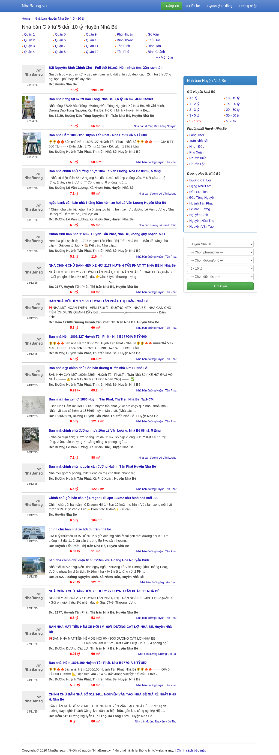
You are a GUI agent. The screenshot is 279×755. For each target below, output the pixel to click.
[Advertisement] (220, 45)
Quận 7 (60, 46)
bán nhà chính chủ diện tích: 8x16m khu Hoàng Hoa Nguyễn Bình (99, 560)
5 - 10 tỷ (79, 18)
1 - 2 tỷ (194, 104)
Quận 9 (91, 34)
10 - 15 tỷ (233, 98)
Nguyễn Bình (198, 215)
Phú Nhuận (125, 34)
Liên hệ (193, 6)
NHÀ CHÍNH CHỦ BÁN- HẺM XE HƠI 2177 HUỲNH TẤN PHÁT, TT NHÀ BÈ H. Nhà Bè (112, 265)
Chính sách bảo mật (191, 750)
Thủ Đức (154, 40)
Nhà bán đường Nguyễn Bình (158, 582)
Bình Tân (154, 46)
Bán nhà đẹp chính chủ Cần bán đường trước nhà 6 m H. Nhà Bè (98, 368)
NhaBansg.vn (34, 5)
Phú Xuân (196, 152)
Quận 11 (92, 46)
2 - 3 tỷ (194, 109)
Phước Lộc (197, 164)
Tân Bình (123, 46)
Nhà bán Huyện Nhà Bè (52, 18)
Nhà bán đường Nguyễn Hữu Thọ (156, 721)
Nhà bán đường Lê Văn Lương (157, 193)
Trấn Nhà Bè (198, 141)
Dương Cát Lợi (200, 180)
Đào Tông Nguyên (202, 197)
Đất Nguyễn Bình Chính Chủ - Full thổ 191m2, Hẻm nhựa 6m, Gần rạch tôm (106, 67)
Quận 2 (29, 40)
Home (26, 18)
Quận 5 (60, 34)
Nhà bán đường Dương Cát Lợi (157, 654)
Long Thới (196, 135)
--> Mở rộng (164, 57)
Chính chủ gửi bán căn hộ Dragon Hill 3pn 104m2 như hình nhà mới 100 (103, 498)
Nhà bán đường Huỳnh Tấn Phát (156, 162)
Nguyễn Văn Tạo (201, 226)
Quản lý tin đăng (219, 6)
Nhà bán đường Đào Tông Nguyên (155, 126)
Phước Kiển (198, 158)
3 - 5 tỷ (194, 115)
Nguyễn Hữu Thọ (201, 221)
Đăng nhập (248, 6)
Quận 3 (29, 46)
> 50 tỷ (231, 121)
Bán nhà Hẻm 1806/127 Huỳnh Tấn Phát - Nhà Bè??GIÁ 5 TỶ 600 (98, 135)
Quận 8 (60, 52)
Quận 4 (29, 52)
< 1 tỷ (193, 98)
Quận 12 (92, 52)
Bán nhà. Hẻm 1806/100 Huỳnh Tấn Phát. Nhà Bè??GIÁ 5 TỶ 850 (98, 663)
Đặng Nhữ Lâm (200, 186)
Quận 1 (29, 34)
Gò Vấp (153, 34)
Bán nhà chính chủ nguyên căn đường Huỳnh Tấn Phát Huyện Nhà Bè (102, 466)
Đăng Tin (171, 6)
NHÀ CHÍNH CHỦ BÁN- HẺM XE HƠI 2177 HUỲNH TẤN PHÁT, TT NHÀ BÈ (104, 591)
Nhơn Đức (196, 146)
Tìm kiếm (220, 286)
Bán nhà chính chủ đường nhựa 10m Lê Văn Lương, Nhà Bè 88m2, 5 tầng (105, 171)
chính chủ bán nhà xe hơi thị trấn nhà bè (80, 529)
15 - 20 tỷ (233, 104)
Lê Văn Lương (199, 209)
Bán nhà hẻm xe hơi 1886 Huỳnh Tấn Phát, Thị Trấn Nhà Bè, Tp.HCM (101, 399)
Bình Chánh (156, 52)
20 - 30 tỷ (233, 109)
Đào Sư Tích (198, 192)
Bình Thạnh (125, 40)
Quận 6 (60, 40)
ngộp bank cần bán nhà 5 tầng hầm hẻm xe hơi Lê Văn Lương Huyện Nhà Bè (107, 203)
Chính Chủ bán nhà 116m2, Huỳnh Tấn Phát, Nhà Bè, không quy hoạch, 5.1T (107, 234)
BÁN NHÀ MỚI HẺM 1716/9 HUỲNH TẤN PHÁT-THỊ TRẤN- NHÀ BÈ (99, 301)
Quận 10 (92, 40)
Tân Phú (123, 52)
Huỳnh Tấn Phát (201, 203)
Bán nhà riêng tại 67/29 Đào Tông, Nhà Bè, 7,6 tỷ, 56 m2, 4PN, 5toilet (101, 99)
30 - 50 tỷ (233, 115)
